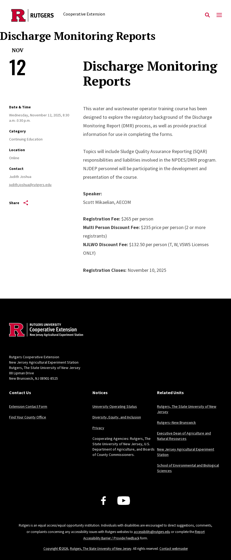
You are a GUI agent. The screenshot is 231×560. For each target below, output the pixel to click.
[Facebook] (103, 500)
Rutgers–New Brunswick (176, 422)
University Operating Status (114, 406)
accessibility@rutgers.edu (152, 531)
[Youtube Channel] (123, 500)
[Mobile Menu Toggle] (219, 15)
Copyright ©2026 (55, 548)
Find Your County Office (27, 417)
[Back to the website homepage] (32, 15)
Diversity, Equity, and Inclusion (116, 417)
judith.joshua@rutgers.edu (30, 184)
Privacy (98, 427)
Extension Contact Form (28, 406)
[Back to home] (44, 330)
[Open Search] (207, 15)
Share (18, 202)
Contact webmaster (173, 548)
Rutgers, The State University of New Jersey (100, 548)
